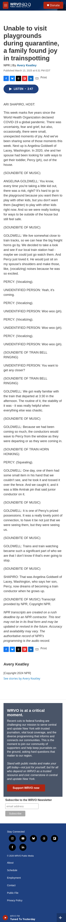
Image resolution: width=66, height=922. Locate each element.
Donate (55, 5)
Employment (14, 878)
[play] (5, 917)
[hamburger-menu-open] (5, 5)
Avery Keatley (27, 65)
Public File (12, 893)
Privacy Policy (14, 900)
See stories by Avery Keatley (22, 678)
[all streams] (61, 917)
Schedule (12, 870)
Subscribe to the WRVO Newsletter (28, 799)
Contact (11, 885)
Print (43, 77)
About (10, 862)
